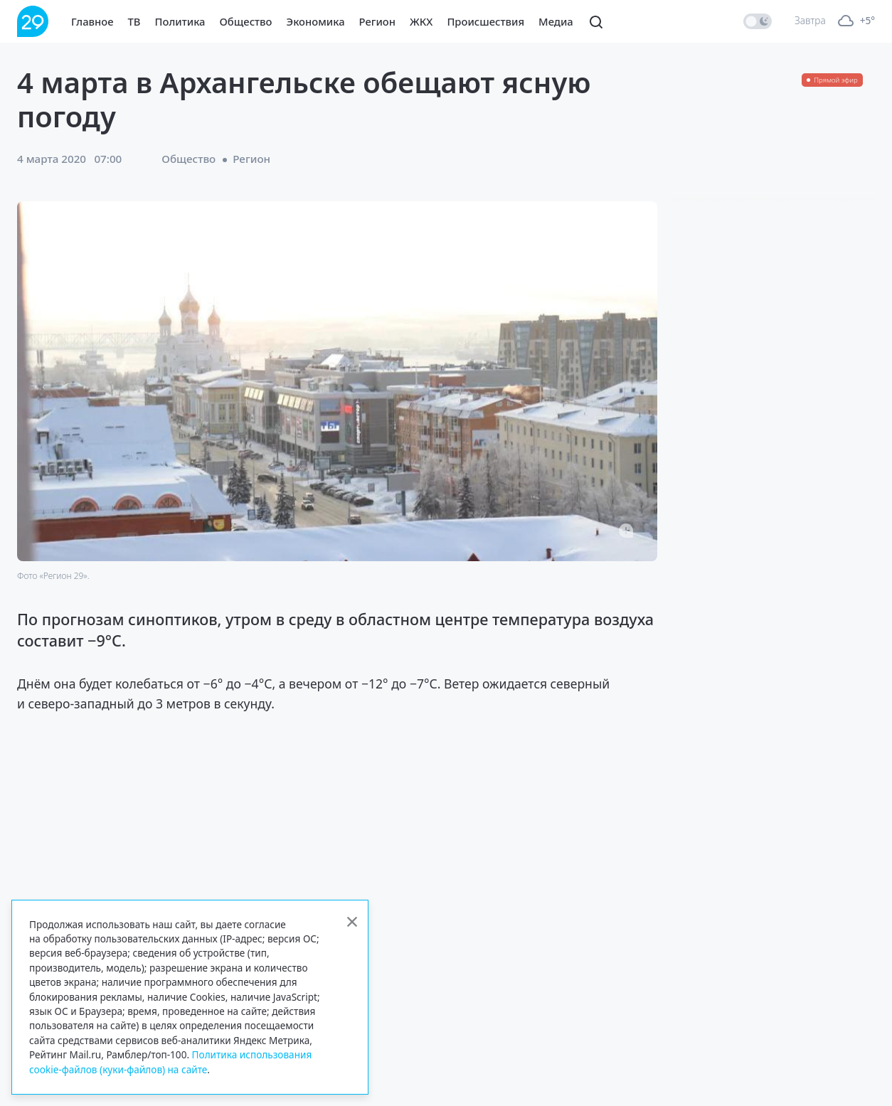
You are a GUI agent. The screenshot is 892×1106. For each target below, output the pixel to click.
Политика (180, 21)
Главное (92, 21)
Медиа (555, 21)
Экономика (316, 21)
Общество (246, 21)
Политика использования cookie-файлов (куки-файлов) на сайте (170, 1061)
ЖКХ (421, 21)
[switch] (757, 21)
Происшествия (485, 21)
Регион (377, 21)
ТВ (134, 21)
